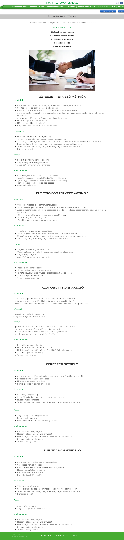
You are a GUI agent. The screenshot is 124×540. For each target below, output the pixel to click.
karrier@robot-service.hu (62, 27)
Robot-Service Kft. (15, 535)
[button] (117, 3)
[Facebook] (121, 3)
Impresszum (46, 536)
